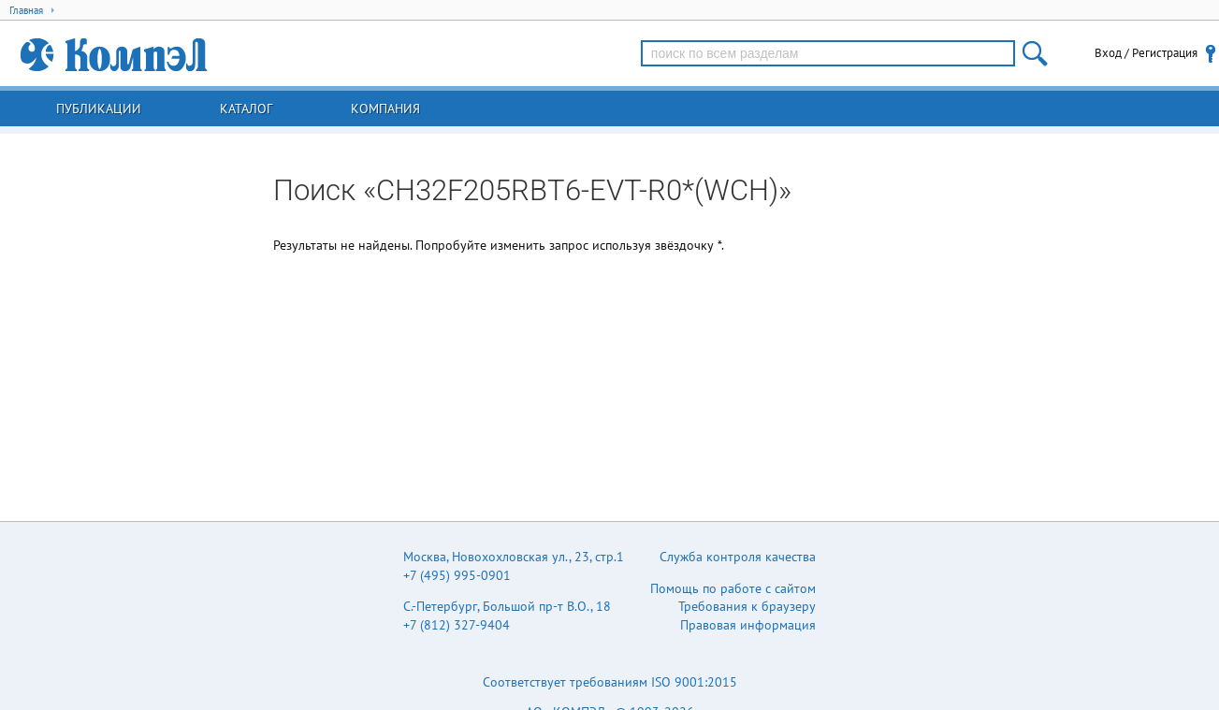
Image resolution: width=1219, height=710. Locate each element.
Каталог (246, 108)
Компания (385, 108)
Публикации (98, 108)
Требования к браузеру (747, 606)
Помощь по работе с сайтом (733, 588)
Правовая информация (748, 624)
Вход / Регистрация (1146, 53)
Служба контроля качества (738, 556)
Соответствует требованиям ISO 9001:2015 (610, 682)
